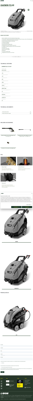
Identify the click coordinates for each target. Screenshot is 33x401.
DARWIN (16, 241)
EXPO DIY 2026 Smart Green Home (12, 385)
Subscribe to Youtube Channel (19, 386)
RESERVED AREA (28, 387)
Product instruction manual (6, 113)
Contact (26, 384)
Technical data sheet (5, 111)
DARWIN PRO (17, 288)
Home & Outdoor (27, 380)
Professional (26, 381)
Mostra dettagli (28, 204)
